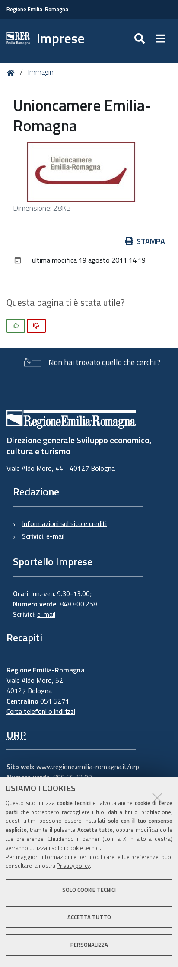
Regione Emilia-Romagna (37, 9)
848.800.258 (78, 604)
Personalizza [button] (89, 944)
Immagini (41, 72)
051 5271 (54, 701)
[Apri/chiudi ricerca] (140, 39)
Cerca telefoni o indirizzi (40, 711)
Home (12, 72)
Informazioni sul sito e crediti (64, 523)
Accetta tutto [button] (89, 917)
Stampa (145, 241)
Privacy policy (73, 865)
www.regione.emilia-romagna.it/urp (87, 766)
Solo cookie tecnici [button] (89, 889)
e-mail (55, 536)
